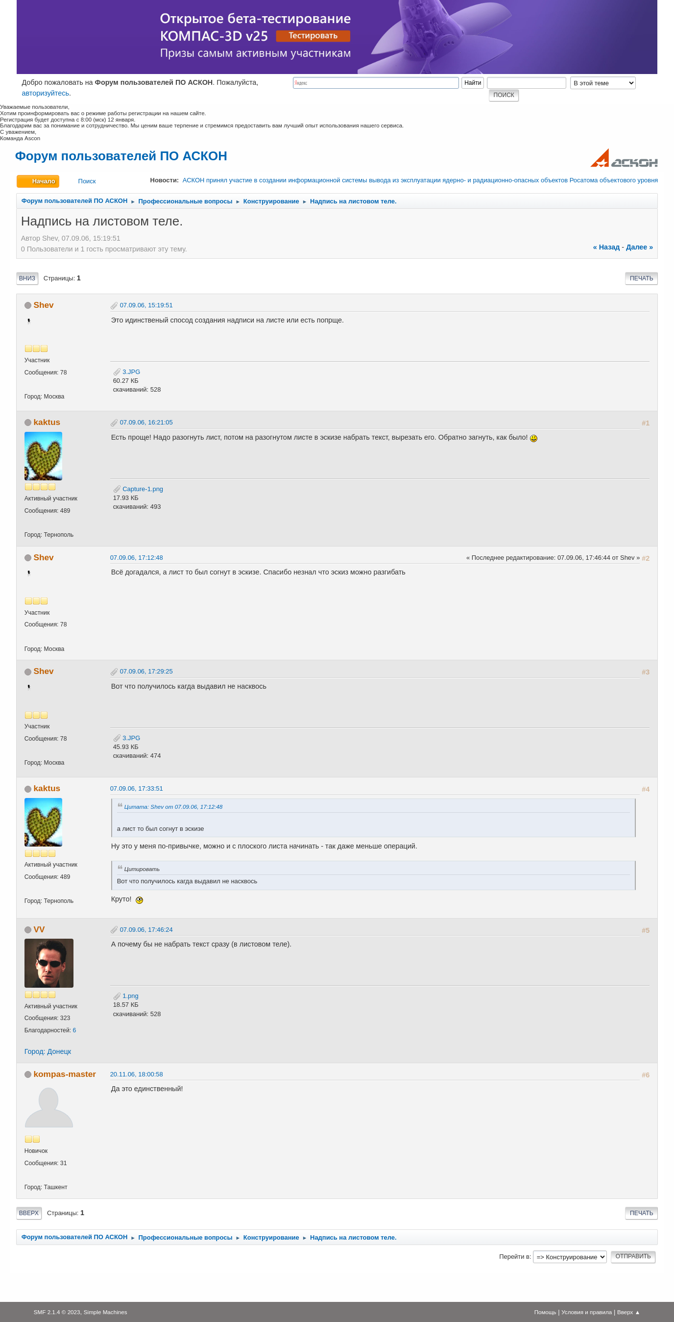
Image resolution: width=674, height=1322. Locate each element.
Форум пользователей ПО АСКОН (121, 156)
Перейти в (514, 1256)
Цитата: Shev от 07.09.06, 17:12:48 (173, 806)
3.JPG (127, 371)
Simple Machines (105, 1312)
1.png (126, 995)
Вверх (29, 1213)
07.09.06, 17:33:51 (136, 788)
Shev (43, 305)
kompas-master (64, 1074)
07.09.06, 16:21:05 (146, 422)
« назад (606, 247)
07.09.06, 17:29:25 (146, 671)
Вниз (27, 278)
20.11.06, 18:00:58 (136, 1074)
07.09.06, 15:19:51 (146, 305)
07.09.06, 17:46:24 (146, 929)
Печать (641, 278)
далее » (639, 247)
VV (39, 929)
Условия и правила (586, 1312)
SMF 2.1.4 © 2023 (57, 1312)
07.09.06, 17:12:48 (136, 557)
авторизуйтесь (45, 93)
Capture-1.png (138, 489)
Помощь (545, 1312)
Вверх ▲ (628, 1312)
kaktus (46, 422)
